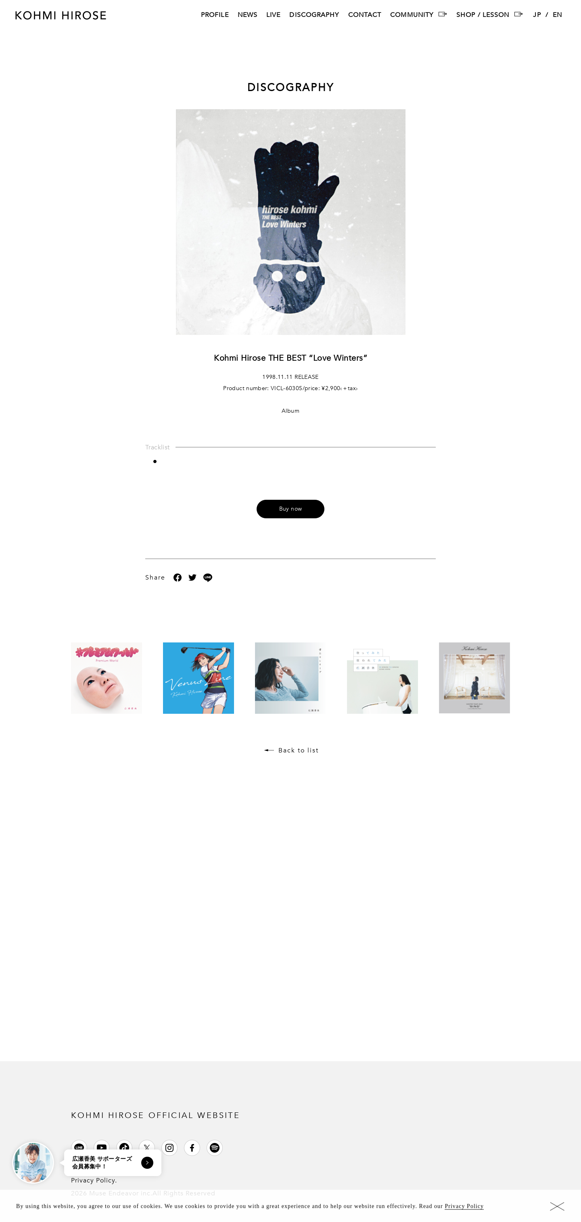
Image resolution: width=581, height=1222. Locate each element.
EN (557, 15)
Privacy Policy (464, 1208)
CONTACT (365, 15)
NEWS (247, 15)
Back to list (298, 750)
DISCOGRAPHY (314, 15)
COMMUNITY (411, 15)
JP (537, 15)
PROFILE (215, 15)
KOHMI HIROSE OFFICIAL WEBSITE (155, 1115)
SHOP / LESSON (482, 15)
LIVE (273, 15)
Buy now (290, 509)
